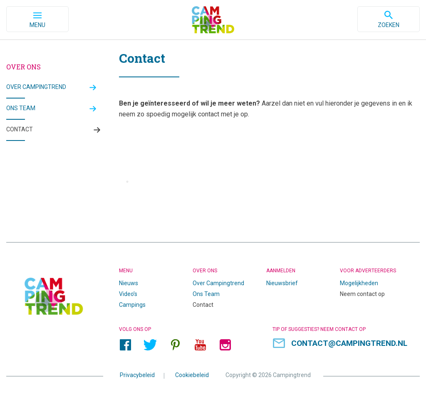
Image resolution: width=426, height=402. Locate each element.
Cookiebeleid (192, 374)
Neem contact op (362, 294)
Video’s (128, 294)
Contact (19, 129)
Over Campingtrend (36, 87)
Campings (132, 304)
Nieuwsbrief (282, 283)
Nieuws (128, 283)
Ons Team (206, 294)
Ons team (20, 108)
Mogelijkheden (359, 283)
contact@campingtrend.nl (349, 343)
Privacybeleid (137, 374)
